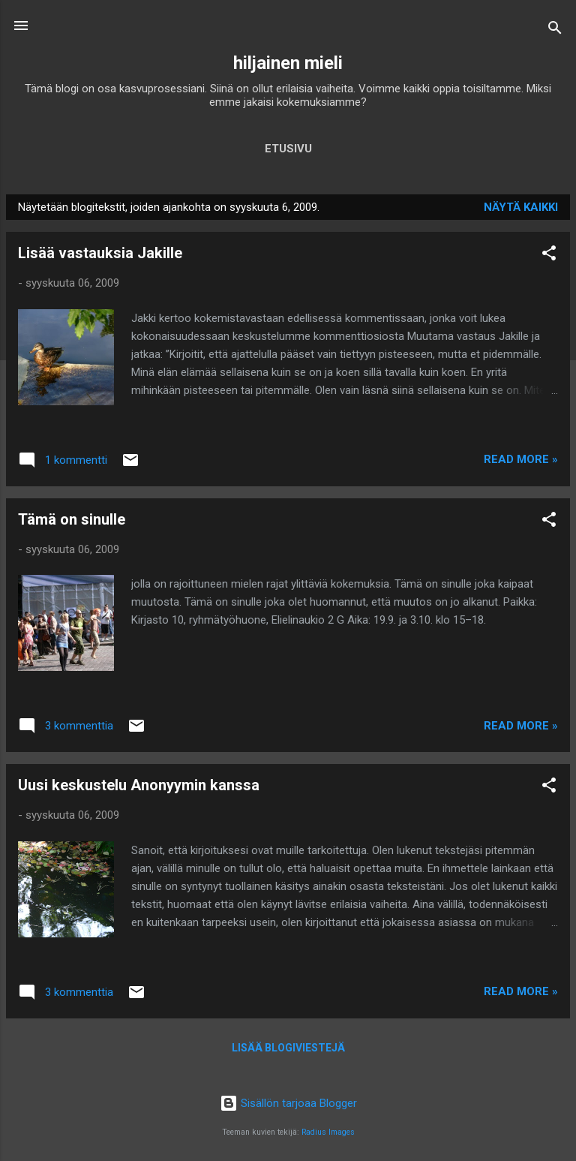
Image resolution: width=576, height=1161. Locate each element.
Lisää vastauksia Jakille (100, 253)
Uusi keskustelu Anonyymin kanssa (139, 785)
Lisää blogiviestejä (288, 1048)
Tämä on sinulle (71, 519)
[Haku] (555, 30)
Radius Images (328, 1132)
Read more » (521, 459)
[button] (549, 255)
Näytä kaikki (521, 207)
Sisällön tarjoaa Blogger (288, 1103)
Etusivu (288, 148)
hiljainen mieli (288, 63)
